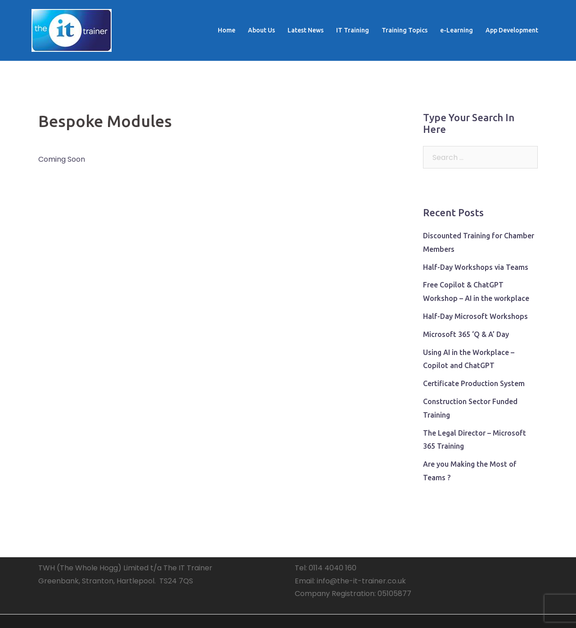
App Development (512, 30)
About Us (261, 30)
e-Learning (456, 30)
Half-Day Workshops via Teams (475, 267)
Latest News (306, 30)
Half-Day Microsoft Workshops (475, 316)
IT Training (352, 30)
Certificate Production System (474, 383)
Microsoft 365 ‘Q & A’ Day (466, 334)
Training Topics (405, 30)
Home (226, 30)
